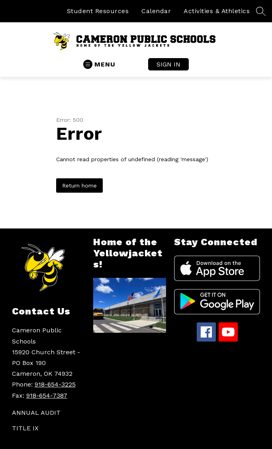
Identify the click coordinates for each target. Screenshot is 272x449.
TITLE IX (25, 428)
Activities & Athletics (217, 11)
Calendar (156, 11)
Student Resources (98, 11)
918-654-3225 (55, 384)
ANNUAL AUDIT (36, 412)
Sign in (168, 64)
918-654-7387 (46, 395)
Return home (79, 185)
